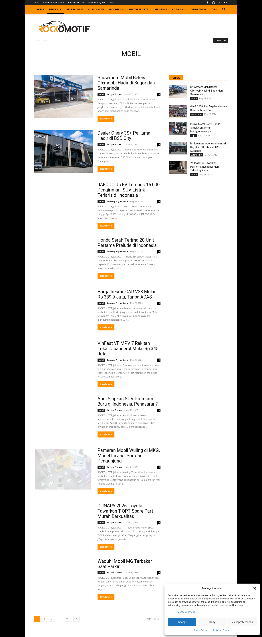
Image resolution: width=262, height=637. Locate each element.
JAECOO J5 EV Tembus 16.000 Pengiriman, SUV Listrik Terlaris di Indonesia (129, 190)
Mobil (101, 94)
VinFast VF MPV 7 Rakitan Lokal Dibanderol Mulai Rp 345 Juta (128, 349)
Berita (55, 9)
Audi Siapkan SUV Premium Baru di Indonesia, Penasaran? (128, 401)
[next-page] (76, 619)
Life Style (160, 9)
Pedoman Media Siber (54, 2)
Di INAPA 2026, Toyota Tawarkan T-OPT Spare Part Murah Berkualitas (125, 511)
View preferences (242, 622)
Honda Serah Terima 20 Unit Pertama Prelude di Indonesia (127, 242)
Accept (182, 622)
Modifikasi (116, 9)
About (37, 2)
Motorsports (138, 9)
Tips (214, 9)
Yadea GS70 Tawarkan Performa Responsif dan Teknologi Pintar (204, 167)
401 (68, 618)
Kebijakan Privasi (221, 630)
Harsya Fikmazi (114, 94)
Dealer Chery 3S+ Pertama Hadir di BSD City (124, 135)
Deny (212, 622)
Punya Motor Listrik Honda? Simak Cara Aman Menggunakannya (206, 128)
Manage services (186, 612)
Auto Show (96, 9)
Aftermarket (196, 155)
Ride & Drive (74, 9)
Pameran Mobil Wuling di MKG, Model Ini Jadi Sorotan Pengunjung (129, 456)
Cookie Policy (200, 630)
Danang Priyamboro (117, 201)
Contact (112, 2)
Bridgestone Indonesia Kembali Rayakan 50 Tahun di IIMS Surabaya (208, 147)
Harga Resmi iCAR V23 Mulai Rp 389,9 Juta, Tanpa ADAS (126, 294)
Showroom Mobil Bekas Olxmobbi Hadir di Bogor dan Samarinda (126, 83)
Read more (106, 118)
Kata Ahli (179, 9)
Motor (194, 174)
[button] (255, 588)
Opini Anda (198, 9)
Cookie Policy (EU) (96, 2)
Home (40, 9)
